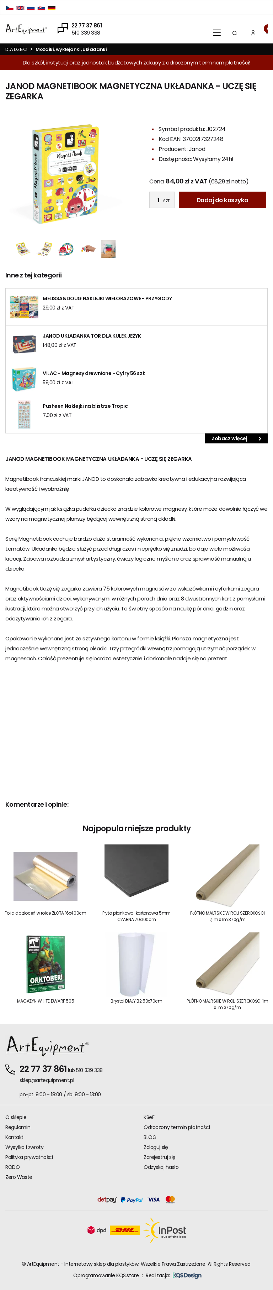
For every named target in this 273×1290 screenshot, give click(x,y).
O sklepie (15, 1117)
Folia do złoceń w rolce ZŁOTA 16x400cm (45, 913)
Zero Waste (18, 1177)
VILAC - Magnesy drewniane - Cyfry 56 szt (94, 373)
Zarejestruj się (160, 1157)
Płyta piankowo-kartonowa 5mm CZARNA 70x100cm (136, 916)
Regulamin (17, 1127)
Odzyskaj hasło (161, 1167)
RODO (12, 1167)
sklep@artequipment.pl (47, 1080)
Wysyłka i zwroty (24, 1147)
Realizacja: (173, 1275)
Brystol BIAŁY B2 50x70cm (136, 1001)
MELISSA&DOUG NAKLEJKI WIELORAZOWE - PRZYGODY (107, 298)
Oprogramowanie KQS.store (106, 1275)
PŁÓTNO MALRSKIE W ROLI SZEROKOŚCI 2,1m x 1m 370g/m (227, 916)
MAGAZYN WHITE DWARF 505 (45, 1001)
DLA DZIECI (16, 49)
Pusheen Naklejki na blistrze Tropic (85, 406)
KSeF (149, 1117)
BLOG (150, 1137)
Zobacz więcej (236, 438)
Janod (197, 149)
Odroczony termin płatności (177, 1127)
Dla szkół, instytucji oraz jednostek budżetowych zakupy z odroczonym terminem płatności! (136, 62)
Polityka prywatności (29, 1157)
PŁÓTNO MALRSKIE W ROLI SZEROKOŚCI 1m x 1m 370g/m (227, 1004)
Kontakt (14, 1137)
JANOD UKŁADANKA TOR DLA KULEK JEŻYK (92, 335)
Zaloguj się (156, 1147)
